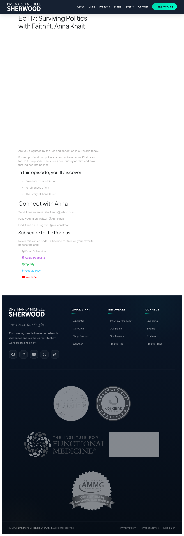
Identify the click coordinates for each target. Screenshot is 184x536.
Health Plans (154, 343)
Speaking (152, 320)
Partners (152, 336)
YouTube (29, 277)
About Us (78, 320)
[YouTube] (34, 354)
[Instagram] (23, 354)
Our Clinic (78, 328)
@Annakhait (56, 218)
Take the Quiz (164, 7)
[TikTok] (55, 354)
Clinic (92, 7)
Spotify (28, 264)
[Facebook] (13, 354)
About (80, 7)
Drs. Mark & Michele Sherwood (35, 527)
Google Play (31, 270)
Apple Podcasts (33, 257)
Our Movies (117, 336)
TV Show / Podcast (121, 320)
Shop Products (82, 336)
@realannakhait (59, 225)
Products (104, 7)
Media (117, 7)
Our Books (116, 328)
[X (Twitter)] (44, 354)
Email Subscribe (34, 251)
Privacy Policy (128, 527)
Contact (143, 7)
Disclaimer (169, 527)
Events (130, 7)
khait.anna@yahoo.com (59, 212)
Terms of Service (149, 527)
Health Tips (116, 343)
